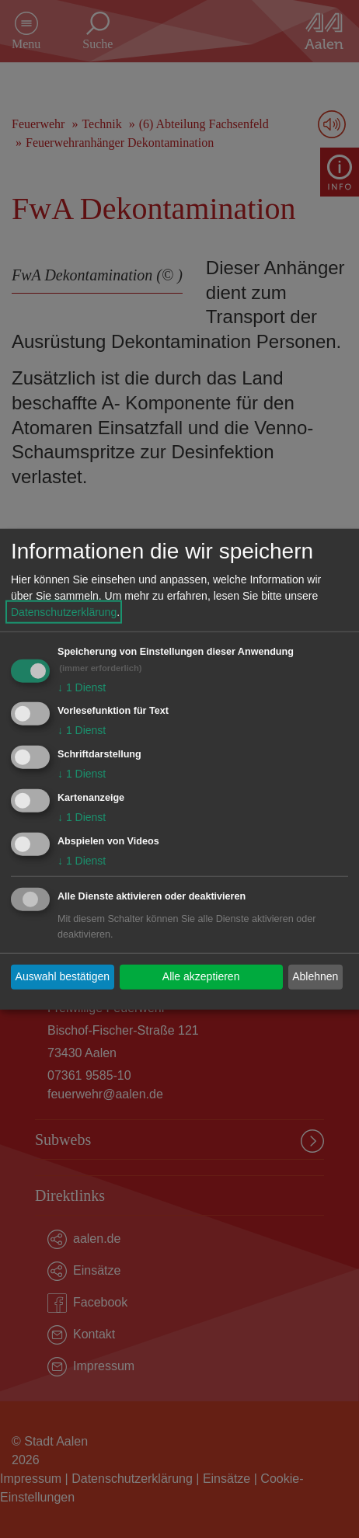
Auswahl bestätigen (63, 976)
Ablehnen (315, 976)
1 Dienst (82, 686)
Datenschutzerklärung (64, 611)
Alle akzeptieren (201, 976)
